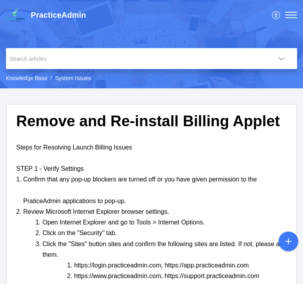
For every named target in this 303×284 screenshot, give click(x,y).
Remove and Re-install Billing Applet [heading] (148, 120)
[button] (276, 15)
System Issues (73, 78)
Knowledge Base (26, 78)
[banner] (151, 44)
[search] (136, 58)
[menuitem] (276, 15)
